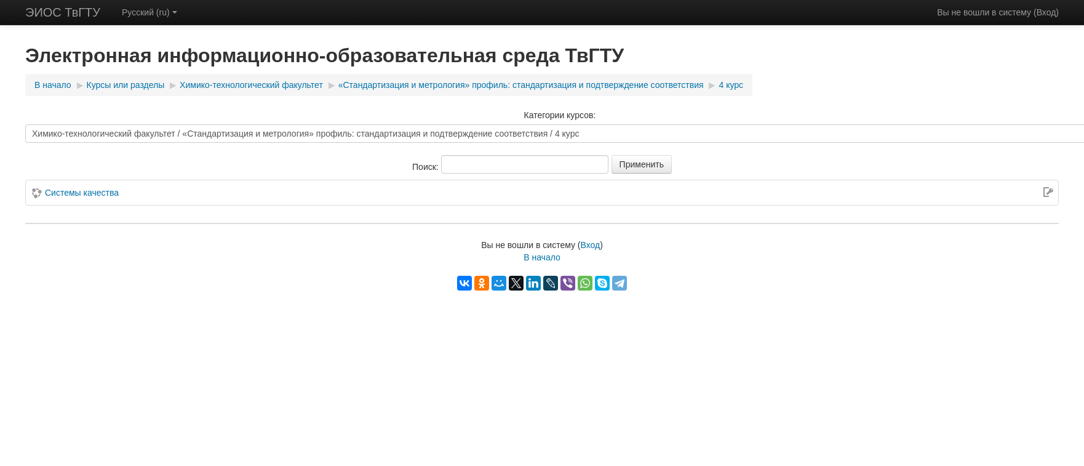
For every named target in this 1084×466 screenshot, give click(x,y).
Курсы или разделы (126, 85)
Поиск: (426, 167)
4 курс (731, 85)
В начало (52, 85)
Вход (1046, 12)
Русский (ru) (149, 12)
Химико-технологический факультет (251, 85)
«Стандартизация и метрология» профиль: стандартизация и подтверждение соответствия (521, 85)
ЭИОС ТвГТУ (62, 12)
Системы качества (82, 193)
